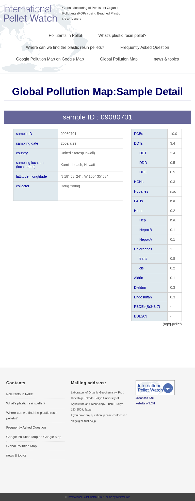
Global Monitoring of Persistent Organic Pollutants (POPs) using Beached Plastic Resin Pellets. (91, 13)
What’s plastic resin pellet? (25, 403)
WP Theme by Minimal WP (115, 497)
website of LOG (145, 403)
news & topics (166, 59)
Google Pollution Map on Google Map (50, 59)
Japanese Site (145, 397)
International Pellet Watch (82, 497)
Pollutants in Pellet (65, 35)
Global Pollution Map (119, 59)
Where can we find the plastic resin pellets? (65, 47)
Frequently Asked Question (144, 47)
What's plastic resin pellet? (122, 35)
